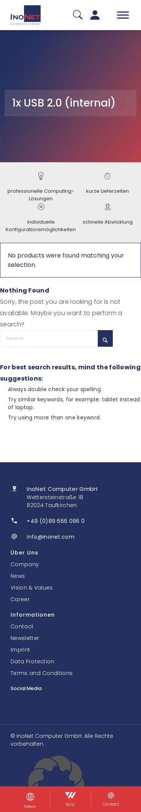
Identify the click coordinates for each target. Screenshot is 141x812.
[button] (70, 784)
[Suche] (77, 15)
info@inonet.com (50, 537)
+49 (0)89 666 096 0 (56, 521)
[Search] (56, 338)
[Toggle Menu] (123, 14)
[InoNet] (26, 15)
